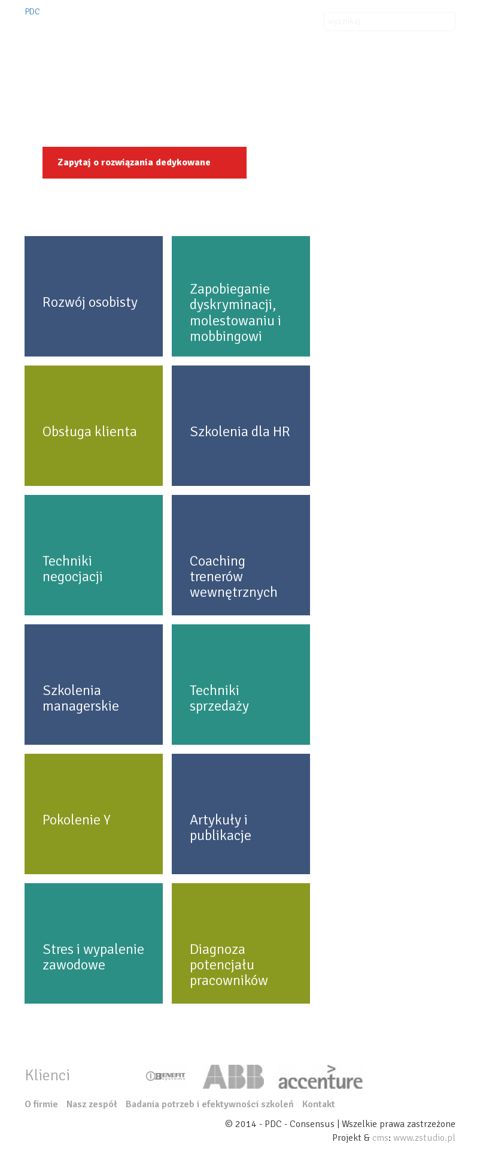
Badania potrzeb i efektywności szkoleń (210, 1104)
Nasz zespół (424, 78)
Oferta (114, 78)
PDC (32, 12)
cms (380, 1138)
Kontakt (370, 78)
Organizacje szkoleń (191, 78)
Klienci (265, 78)
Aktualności (316, 78)
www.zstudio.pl (424, 1138)
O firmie (67, 78)
